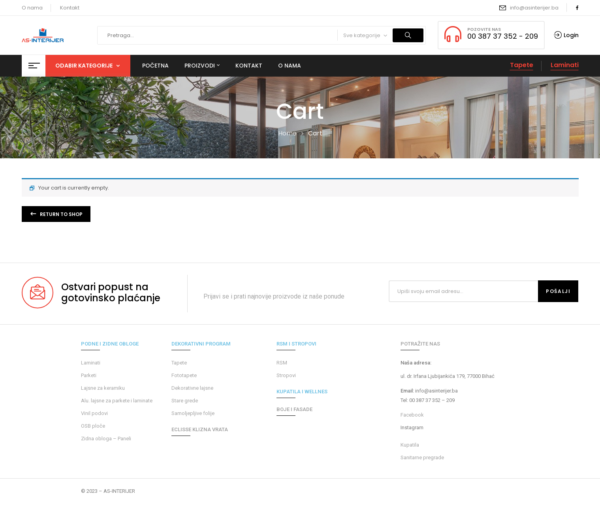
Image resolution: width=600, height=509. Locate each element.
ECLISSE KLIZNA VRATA (199, 429)
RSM (281, 363)
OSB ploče (93, 426)
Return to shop (61, 214)
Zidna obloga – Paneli (106, 438)
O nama (32, 7)
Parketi (88, 375)
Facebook (412, 415)
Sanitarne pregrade (422, 457)
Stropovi (286, 375)
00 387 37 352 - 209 (502, 36)
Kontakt (69, 7)
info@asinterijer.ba (534, 7)
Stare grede (184, 401)
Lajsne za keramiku (103, 388)
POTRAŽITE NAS (420, 344)
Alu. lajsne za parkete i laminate (116, 401)
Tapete (521, 64)
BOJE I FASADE (294, 409)
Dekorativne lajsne (192, 388)
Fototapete (184, 375)
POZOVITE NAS (484, 29)
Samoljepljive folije (192, 413)
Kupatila (410, 445)
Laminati (565, 64)
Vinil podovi (94, 413)
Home (287, 133)
